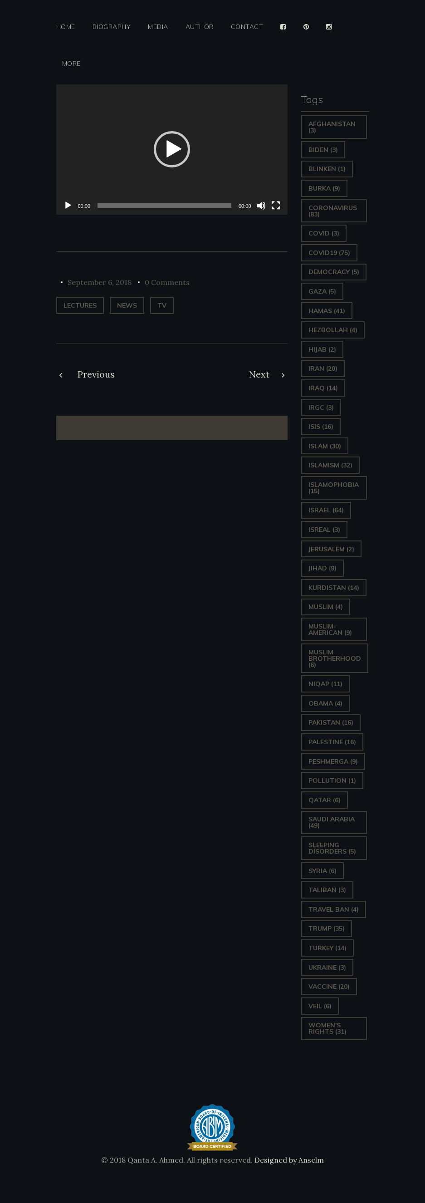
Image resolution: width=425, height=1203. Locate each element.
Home (65, 27)
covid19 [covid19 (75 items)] (329, 253)
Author (200, 27)
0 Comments (167, 282)
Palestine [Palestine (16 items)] (332, 742)
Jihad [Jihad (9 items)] (322, 568)
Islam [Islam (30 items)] (324, 446)
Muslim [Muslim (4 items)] (325, 607)
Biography (112, 27)
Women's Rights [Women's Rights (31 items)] (327, 1028)
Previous (96, 374)
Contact (247, 27)
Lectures (80, 305)
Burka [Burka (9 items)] (324, 188)
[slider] (164, 205)
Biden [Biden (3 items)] (323, 150)
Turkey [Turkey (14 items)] (327, 948)
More (71, 64)
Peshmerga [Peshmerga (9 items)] (333, 761)
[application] (172, 149)
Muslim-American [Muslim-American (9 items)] (330, 629)
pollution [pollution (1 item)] (332, 780)
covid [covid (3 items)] (323, 233)
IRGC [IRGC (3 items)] (321, 407)
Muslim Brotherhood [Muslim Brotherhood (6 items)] (334, 658)
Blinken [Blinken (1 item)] (327, 169)
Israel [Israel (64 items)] (326, 510)
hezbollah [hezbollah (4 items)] (332, 330)
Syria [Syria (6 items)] (322, 871)
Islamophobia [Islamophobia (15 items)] (333, 488)
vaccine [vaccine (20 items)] (329, 986)
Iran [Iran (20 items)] (322, 368)
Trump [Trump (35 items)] (326, 928)
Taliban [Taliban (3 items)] (327, 890)
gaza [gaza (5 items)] (322, 291)
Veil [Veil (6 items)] (320, 1006)
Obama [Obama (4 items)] (325, 703)
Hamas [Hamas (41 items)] (326, 311)
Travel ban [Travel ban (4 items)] (333, 909)
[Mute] (261, 205)
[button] (172, 149)
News (127, 305)
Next (259, 374)
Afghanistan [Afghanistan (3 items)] (332, 127)
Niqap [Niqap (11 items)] (325, 684)
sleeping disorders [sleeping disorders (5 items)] (332, 848)
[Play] (68, 205)
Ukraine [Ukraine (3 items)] (327, 967)
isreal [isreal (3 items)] (324, 529)
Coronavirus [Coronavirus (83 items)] (332, 211)
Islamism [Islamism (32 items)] (330, 465)
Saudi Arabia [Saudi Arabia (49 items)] (331, 822)
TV (161, 305)
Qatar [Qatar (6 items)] (324, 800)
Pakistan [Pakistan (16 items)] (330, 722)
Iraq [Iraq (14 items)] (323, 388)
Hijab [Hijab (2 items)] (322, 349)
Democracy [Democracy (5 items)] (333, 272)
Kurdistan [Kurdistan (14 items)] (333, 588)
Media (158, 27)
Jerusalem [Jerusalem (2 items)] (331, 549)
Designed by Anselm (288, 1159)
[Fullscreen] (275, 205)
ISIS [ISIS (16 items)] (320, 426)
